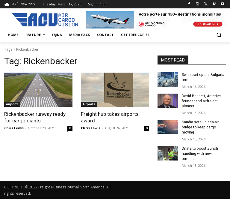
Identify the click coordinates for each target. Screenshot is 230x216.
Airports (12, 104)
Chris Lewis (14, 128)
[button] (219, 35)
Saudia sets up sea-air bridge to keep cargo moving (200, 127)
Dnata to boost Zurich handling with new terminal (200, 153)
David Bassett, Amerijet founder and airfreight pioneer (201, 101)
